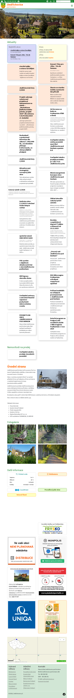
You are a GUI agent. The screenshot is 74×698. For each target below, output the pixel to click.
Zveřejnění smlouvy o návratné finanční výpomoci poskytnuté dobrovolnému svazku (27, 300)
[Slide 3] (20, 36)
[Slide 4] (22, 36)
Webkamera (52, 474)
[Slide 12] (42, 36)
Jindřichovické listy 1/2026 (26, 160)
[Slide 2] (17, 36)
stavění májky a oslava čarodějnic (26, 67)
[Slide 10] (37, 36)
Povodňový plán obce (52, 490)
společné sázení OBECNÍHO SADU (26, 237)
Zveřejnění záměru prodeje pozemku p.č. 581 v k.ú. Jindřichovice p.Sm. (57, 160)
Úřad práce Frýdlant (29, 688)
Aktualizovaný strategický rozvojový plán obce (25, 171)
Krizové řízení (22, 495)
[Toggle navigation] (72, 5)
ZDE (30, 398)
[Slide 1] (15, 36)
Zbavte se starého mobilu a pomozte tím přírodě (57, 89)
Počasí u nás (21, 479)
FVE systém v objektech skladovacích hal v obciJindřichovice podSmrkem (26, 264)
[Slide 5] (25, 36)
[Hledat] (63, 1)
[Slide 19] (59, 36)
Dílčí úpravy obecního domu (25, 277)
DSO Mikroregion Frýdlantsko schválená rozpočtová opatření (56, 279)
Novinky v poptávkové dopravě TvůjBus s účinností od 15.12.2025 (56, 224)
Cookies (11, 681)
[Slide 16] (52, 36)
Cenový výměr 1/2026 (16, 190)
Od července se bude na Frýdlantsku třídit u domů (57, 112)
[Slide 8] (32, 36)
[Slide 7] (30, 36)
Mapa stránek (13, 684)
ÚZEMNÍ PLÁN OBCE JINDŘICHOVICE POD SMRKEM (25, 318)
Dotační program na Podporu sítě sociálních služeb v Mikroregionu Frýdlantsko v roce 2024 (57, 323)
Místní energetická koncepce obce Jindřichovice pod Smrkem (57, 176)
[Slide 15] (49, 36)
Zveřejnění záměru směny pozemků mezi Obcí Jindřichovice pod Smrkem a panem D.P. (57, 145)
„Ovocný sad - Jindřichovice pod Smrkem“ (57, 253)
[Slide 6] (27, 36)
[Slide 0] (12, 36)
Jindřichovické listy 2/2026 (26, 89)
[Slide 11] (39, 36)
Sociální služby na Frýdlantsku (52, 528)
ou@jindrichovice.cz (48, 679)
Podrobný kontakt (43, 681)
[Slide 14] (47, 36)
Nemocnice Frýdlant (29, 681)
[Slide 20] (62, 36)
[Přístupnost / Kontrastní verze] (47, 1)
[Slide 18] (57, 36)
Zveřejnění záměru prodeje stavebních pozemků (26, 354)
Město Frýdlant (27, 679)
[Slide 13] (44, 36)
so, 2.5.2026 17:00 (20, 57)
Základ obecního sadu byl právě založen (56, 200)
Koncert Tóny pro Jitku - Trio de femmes (57, 66)
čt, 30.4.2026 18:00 (21, 51)
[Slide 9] (35, 36)
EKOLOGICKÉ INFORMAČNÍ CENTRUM (21, 569)
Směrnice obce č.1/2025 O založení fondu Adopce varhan (26, 204)
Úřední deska (12, 674)
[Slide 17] (54, 36)
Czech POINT (12, 677)
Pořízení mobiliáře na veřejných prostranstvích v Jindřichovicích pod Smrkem (57, 294)
